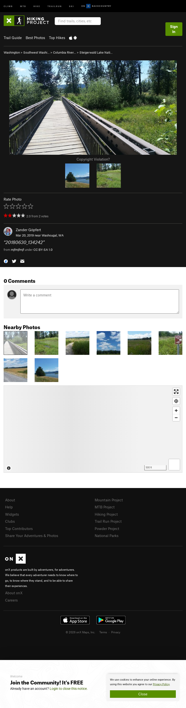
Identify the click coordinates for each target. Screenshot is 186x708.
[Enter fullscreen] (176, 391)
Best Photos (35, 37)
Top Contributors (19, 528)
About (10, 500)
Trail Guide (13, 37)
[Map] (93, 429)
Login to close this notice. (69, 689)
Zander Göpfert (28, 230)
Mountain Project (109, 500)
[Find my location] (176, 401)
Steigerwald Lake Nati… (96, 52)
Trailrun (54, 6)
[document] (143, 687)
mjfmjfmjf (17, 250)
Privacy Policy (161, 684)
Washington (12, 52)
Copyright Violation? (93, 159)
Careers (11, 600)
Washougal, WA (53, 235)
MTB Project (105, 507)
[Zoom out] (176, 417)
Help (9, 507)
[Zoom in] (176, 410)
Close (142, 694)
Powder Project (107, 528)
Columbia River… (64, 52)
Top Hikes (57, 37)
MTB (23, 6)
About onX (14, 593)
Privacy (115, 632)
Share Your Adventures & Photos (31, 535)
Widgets (12, 514)
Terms (103, 632)
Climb (8, 6)
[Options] (174, 464)
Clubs (10, 521)
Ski (71, 6)
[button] (6, 261)
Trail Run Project (108, 521)
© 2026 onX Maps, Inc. (80, 632)
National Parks (106, 535)
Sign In (174, 29)
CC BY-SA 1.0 (43, 250)
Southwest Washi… (36, 52)
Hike (36, 6)
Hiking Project (106, 514)
